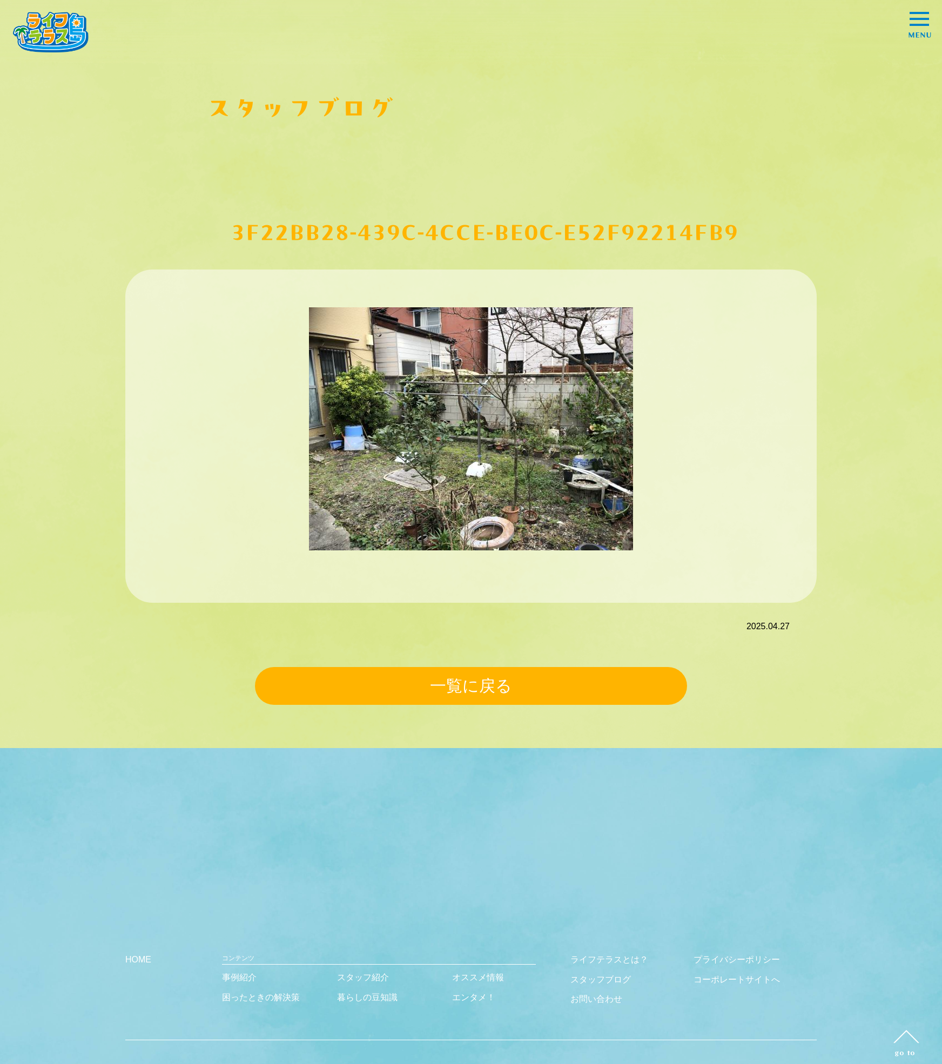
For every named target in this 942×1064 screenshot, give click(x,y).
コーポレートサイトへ (737, 979)
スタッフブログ (600, 979)
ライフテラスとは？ (609, 959)
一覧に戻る (471, 686)
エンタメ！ (473, 997)
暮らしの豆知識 (367, 997)
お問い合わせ (596, 999)
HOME (138, 959)
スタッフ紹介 (363, 977)
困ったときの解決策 (261, 997)
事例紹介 (239, 977)
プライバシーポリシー (737, 959)
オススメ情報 (478, 977)
